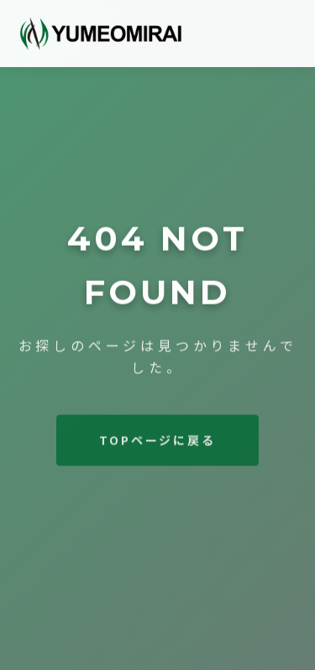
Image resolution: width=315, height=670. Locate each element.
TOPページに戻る (157, 441)
